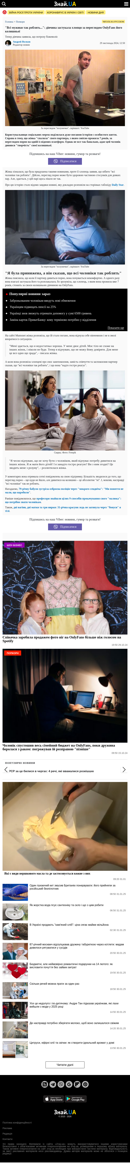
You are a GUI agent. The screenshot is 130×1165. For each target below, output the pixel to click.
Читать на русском (113, 22)
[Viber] (61, 1084)
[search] (4, 4)
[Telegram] (52, 1084)
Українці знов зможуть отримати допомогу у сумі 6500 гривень (51, 313)
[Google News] (69, 1084)
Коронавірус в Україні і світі (65, 12)
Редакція (7, 1133)
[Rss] (44, 1084)
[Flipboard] (77, 1084)
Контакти (7, 1139)
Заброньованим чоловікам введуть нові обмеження (42, 300)
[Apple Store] (54, 1098)
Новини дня (96, 12)
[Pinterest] (85, 1084)
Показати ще (116, 327)
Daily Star (118, 184)
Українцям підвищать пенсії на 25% (33, 307)
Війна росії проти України (26, 12)
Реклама (7, 1128)
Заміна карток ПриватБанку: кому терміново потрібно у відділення (53, 320)
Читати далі (65, 1065)
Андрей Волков (21, 42)
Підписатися (65, 161)
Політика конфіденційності (17, 1122)
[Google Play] (76, 1098)
